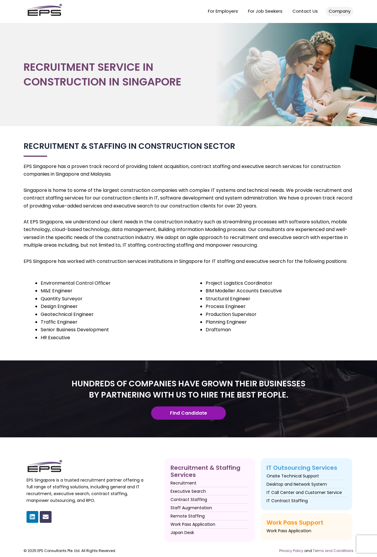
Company (339, 11)
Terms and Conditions (333, 550)
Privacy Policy (291, 550)
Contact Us (305, 11)
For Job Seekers (265, 11)
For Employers (223, 11)
